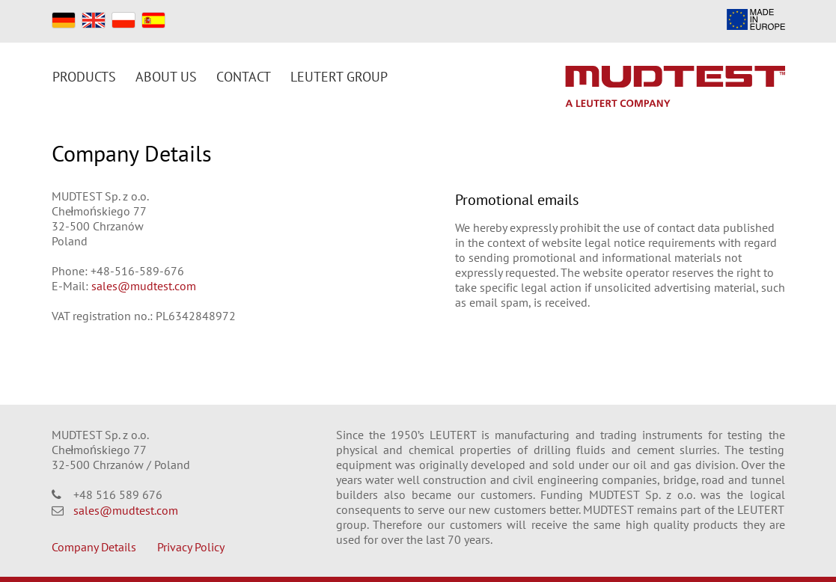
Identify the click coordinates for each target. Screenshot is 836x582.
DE (64, 20)
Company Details (94, 546)
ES (153, 20)
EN (94, 20)
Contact (243, 76)
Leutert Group (339, 76)
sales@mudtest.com (143, 285)
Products (84, 76)
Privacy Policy (191, 546)
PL (123, 20)
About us (166, 76)
